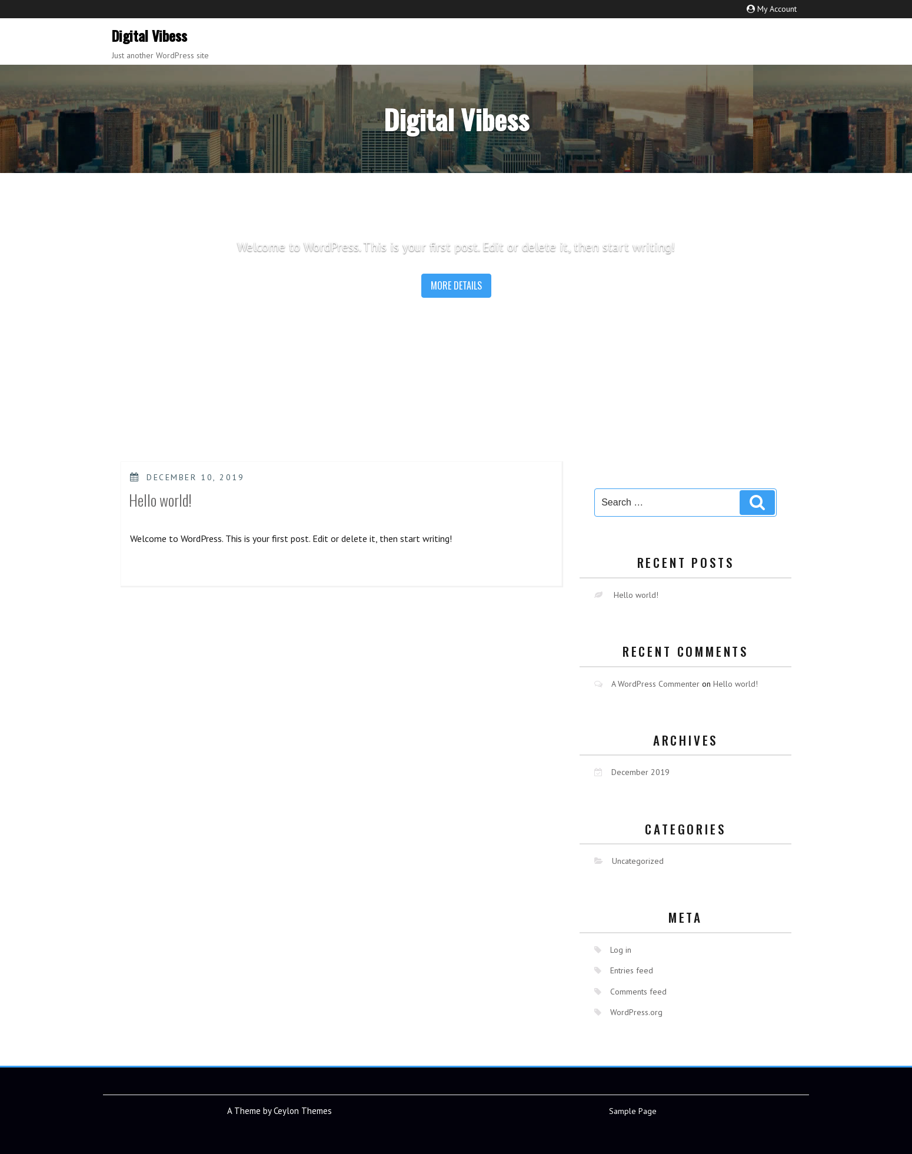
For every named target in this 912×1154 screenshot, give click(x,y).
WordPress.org (636, 1012)
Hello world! (160, 499)
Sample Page (633, 1111)
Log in (620, 950)
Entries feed (631, 970)
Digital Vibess (149, 35)
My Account (777, 9)
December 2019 (640, 772)
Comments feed (638, 991)
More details (456, 285)
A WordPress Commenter (655, 684)
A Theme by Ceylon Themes (279, 1110)
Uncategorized (638, 861)
